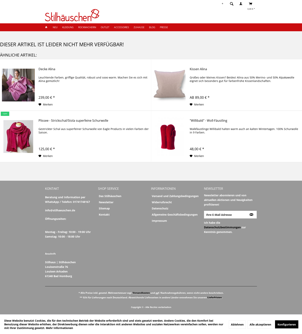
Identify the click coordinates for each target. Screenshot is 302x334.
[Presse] (164, 27)
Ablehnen (237, 324)
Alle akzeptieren (260, 324)
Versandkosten (141, 292)
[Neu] (55, 27)
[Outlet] (105, 27)
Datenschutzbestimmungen (222, 227)
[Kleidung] (68, 27)
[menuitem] (233, 3)
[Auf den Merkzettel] (46, 104)
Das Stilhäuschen (110, 196)
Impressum (159, 221)
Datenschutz (160, 208)
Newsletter (106, 202)
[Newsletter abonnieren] (251, 214)
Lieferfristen (214, 297)
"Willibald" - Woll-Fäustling (208, 121)
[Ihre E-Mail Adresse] (225, 214)
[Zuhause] (139, 27)
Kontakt (104, 214)
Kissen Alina (198, 69)
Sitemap (104, 208)
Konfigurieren (287, 324)
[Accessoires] (121, 27)
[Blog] (152, 27)
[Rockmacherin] (87, 27)
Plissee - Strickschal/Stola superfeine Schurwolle (73, 121)
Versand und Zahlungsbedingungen (175, 196)
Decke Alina (47, 69)
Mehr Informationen (59, 328)
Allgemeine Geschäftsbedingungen (175, 214)
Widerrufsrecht (162, 202)
